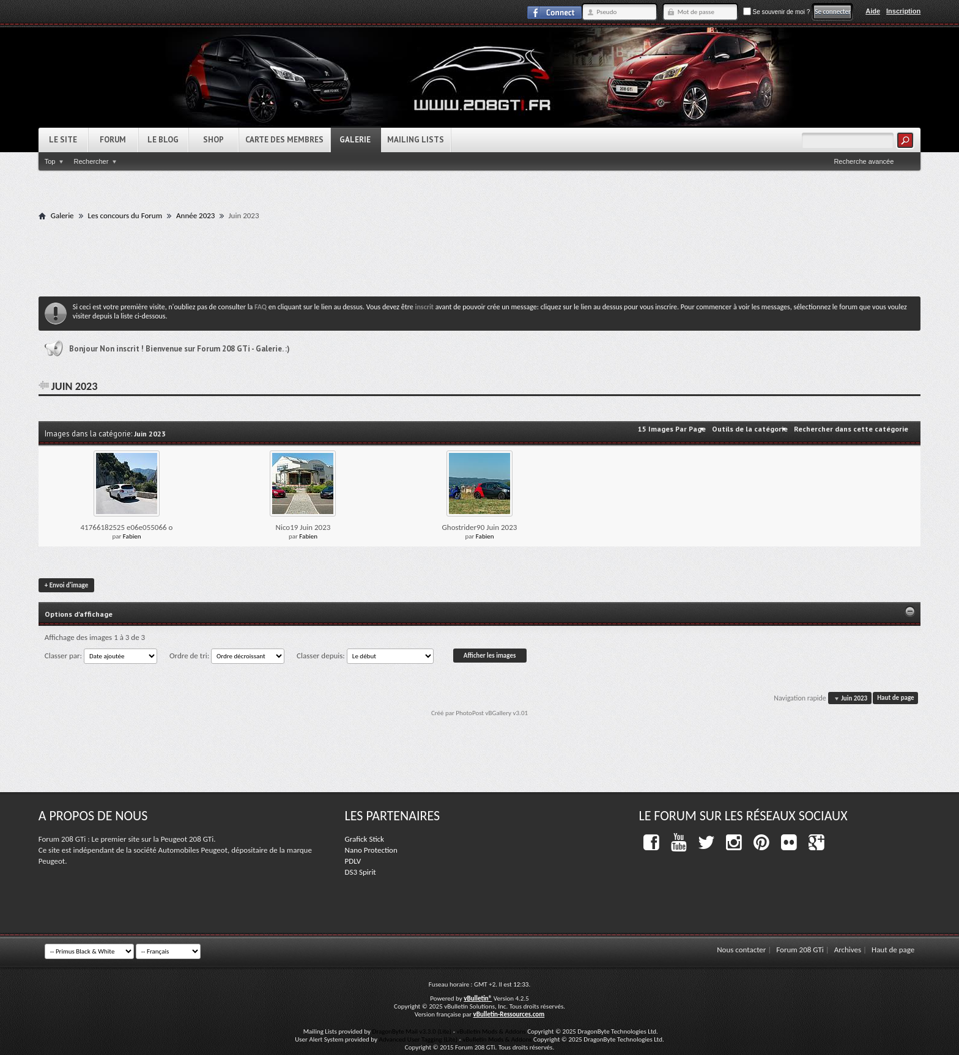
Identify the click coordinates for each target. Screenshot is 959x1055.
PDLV (353, 861)
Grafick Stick (364, 839)
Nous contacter (741, 949)
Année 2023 (195, 215)
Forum (113, 139)
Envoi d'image (66, 585)
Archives (847, 949)
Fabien (132, 536)
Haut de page (895, 698)
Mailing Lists (415, 139)
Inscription (903, 11)
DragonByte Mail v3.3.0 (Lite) (412, 1031)
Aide (872, 11)
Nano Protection (371, 850)
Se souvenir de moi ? (776, 12)
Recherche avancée (864, 161)
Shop (213, 139)
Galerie (355, 139)
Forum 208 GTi (800, 949)
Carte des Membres (284, 139)
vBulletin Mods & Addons (490, 1031)
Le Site (63, 139)
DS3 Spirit (360, 872)
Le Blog (163, 139)
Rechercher (90, 161)
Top (50, 161)
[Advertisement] (479, 257)
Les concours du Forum (125, 215)
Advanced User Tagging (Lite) (418, 1039)
